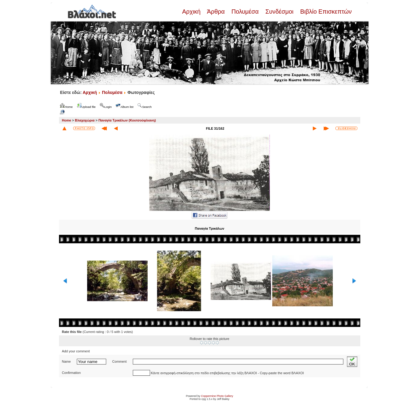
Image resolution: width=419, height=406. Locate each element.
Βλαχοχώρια (85, 120)
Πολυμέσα (245, 11)
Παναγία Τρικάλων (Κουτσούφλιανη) (127, 120)
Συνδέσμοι (279, 11)
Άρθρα (215, 11)
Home (66, 120)
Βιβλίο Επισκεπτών (325, 11)
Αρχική (192, 11)
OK (352, 361)
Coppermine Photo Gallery (217, 396)
